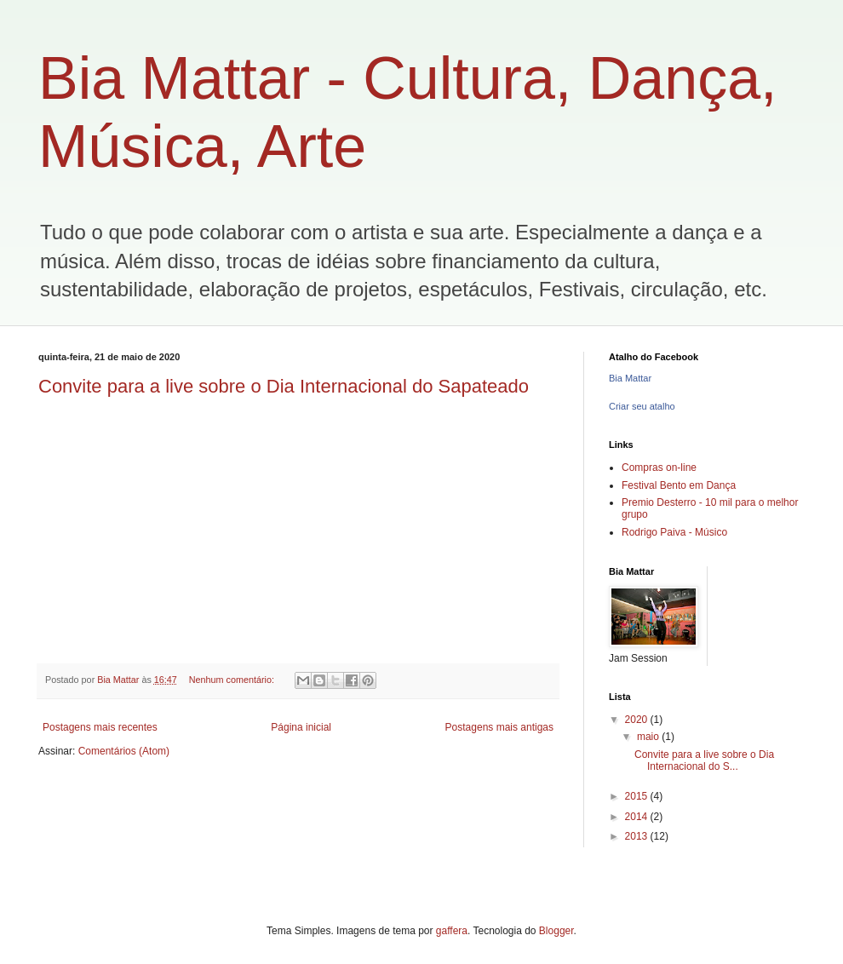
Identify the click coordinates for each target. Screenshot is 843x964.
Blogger (556, 931)
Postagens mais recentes (100, 727)
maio (649, 737)
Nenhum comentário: (233, 679)
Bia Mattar (630, 378)
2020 (638, 720)
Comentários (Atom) (123, 751)
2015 (638, 796)
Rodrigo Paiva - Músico (674, 532)
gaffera (451, 931)
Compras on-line (659, 467)
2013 (638, 836)
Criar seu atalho (642, 406)
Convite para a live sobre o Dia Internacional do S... (704, 760)
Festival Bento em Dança (679, 485)
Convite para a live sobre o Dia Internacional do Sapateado (283, 386)
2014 (638, 817)
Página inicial (301, 727)
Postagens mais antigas (499, 727)
